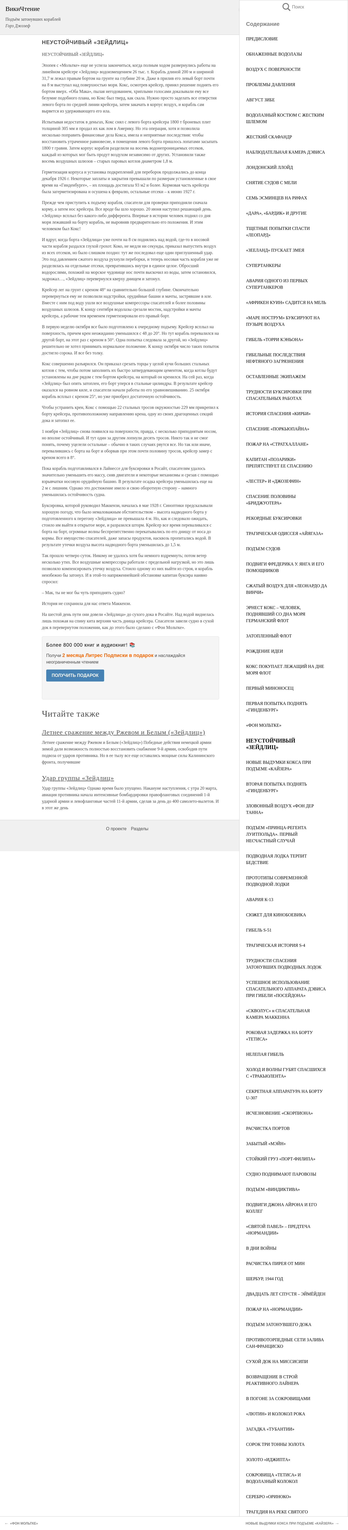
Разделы (139, 828)
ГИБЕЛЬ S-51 (259, 930)
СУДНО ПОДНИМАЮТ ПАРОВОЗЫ (281, 1174)
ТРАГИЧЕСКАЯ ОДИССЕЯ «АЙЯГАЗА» (284, 533)
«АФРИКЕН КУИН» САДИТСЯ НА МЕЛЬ (286, 302)
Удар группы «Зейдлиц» (78, 777)
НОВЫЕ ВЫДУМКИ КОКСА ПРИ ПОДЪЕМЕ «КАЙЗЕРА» (290, 1523)
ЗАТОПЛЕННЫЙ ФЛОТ (269, 636)
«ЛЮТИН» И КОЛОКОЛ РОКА (275, 1414)
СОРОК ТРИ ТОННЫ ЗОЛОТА (275, 1444)
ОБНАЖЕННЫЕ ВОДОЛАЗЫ (274, 54)
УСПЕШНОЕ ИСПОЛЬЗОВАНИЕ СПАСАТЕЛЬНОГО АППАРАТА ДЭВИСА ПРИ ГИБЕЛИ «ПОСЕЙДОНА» (286, 989)
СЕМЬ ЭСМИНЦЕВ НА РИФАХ (276, 198)
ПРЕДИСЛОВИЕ (262, 38)
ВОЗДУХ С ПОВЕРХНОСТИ (273, 69)
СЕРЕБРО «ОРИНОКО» (268, 1496)
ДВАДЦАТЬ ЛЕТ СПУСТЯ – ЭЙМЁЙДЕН (285, 1294)
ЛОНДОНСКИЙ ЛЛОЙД (269, 167)
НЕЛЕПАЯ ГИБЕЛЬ (265, 1054)
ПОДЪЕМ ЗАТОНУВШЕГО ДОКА (278, 1324)
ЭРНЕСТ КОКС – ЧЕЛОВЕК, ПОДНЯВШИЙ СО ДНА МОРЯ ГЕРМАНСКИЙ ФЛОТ (275, 614)
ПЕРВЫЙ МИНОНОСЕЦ (270, 688)
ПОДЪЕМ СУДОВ (263, 548)
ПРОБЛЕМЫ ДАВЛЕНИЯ (270, 84)
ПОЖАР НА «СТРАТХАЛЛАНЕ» (277, 444)
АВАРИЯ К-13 (259, 899)
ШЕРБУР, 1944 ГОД (264, 1278)
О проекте (116, 828)
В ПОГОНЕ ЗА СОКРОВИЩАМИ (278, 1398)
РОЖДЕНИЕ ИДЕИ (264, 651)
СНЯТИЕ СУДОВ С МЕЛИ (271, 182)
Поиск (293, 7)
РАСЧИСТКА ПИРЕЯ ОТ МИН (275, 1263)
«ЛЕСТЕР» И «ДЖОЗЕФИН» (273, 481)
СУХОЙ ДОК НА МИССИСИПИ (277, 1361)
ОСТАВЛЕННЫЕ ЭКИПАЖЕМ (276, 376)
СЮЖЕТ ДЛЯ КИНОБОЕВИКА (276, 914)
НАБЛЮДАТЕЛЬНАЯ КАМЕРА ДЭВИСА (285, 152)
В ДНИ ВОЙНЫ (261, 1248)
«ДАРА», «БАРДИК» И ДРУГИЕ (276, 213)
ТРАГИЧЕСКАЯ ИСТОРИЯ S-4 (275, 945)
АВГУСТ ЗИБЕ (260, 100)
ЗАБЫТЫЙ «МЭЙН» (266, 1143)
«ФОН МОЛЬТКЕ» (263, 725)
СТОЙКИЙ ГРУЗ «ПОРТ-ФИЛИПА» (280, 1159)
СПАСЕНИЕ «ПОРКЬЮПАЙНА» (277, 429)
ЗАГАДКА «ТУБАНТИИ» (270, 1429)
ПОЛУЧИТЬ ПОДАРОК (75, 675)
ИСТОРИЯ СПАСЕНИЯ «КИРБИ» (278, 413)
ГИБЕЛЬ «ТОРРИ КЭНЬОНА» (274, 339)
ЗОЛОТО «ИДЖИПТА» (268, 1459)
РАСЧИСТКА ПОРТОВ (268, 1128)
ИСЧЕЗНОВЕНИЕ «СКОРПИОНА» (279, 1113)
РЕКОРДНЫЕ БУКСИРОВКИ (274, 518)
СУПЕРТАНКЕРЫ (263, 265)
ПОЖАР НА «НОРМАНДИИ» (274, 1309)
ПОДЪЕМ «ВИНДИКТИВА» (273, 1189)
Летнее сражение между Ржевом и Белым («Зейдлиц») (123, 732)
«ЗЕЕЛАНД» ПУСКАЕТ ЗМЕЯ (275, 250)
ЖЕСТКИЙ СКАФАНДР (269, 137)
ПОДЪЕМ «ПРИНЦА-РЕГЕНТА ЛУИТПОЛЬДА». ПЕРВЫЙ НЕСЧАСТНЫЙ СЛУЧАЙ (276, 834)
